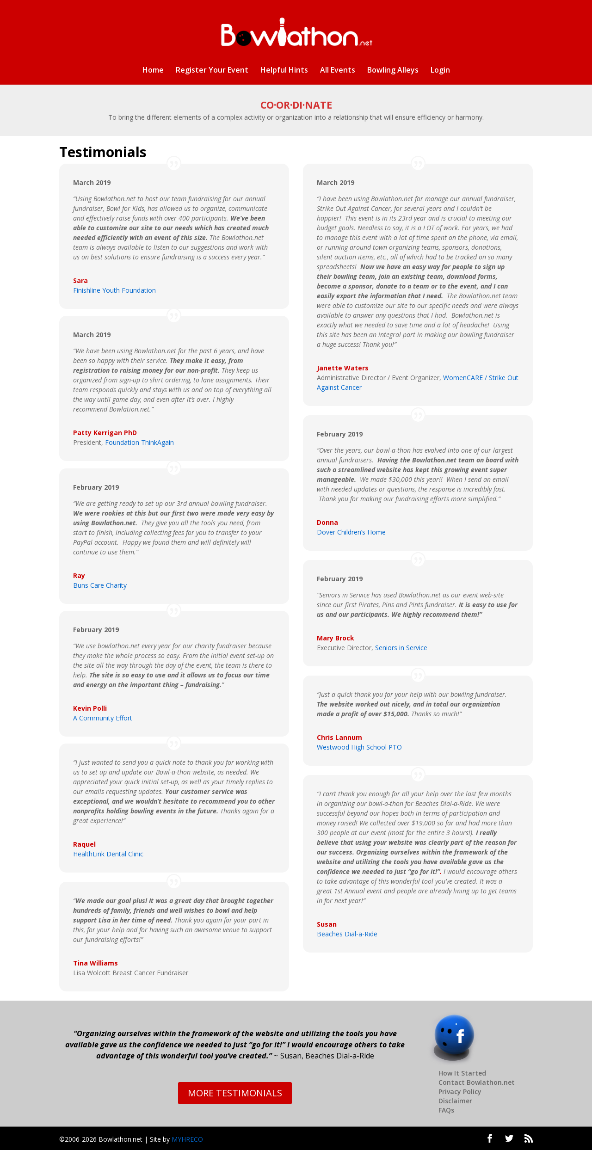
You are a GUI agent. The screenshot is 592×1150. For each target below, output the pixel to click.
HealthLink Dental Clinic (108, 853)
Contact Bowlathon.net (476, 1082)
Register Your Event (212, 71)
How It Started (462, 1073)
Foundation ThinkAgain (139, 442)
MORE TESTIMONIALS (235, 1093)
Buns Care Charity (100, 585)
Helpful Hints (284, 71)
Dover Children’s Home (351, 532)
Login (440, 71)
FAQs (446, 1110)
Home (153, 71)
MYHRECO (187, 1139)
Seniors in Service (401, 647)
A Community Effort (102, 717)
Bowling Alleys (393, 71)
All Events (337, 71)
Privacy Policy (459, 1091)
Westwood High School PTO (359, 747)
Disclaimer (455, 1100)
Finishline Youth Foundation (114, 290)
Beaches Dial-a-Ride (347, 933)
